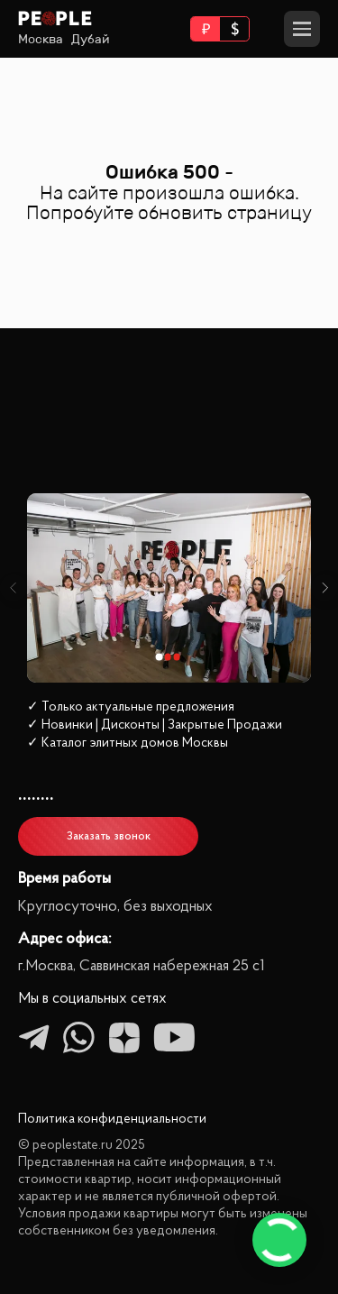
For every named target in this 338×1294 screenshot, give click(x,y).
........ (36, 794)
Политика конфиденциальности (112, 1119)
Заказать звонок (109, 836)
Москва (40, 39)
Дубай (90, 39)
